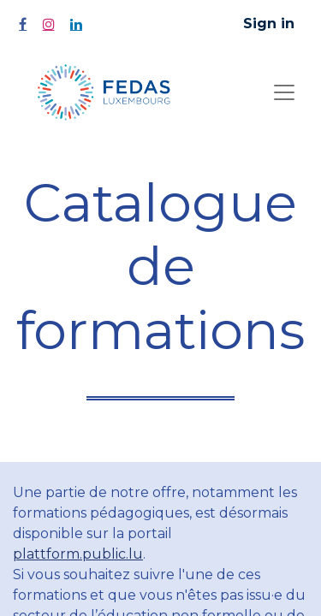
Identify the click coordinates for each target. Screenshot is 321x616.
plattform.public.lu (78, 554)
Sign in (268, 23)
